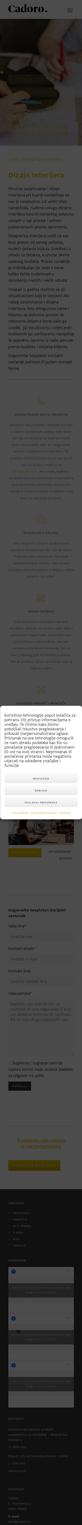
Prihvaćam (41, 778)
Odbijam (41, 790)
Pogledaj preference (41, 802)
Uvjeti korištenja (19, 812)
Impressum (65, 812)
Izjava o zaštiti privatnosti (44, 812)
